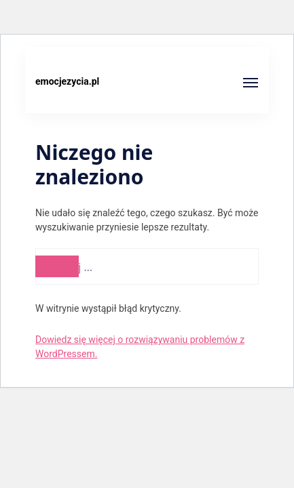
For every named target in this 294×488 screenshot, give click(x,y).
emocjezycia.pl (67, 81)
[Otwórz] (250, 83)
